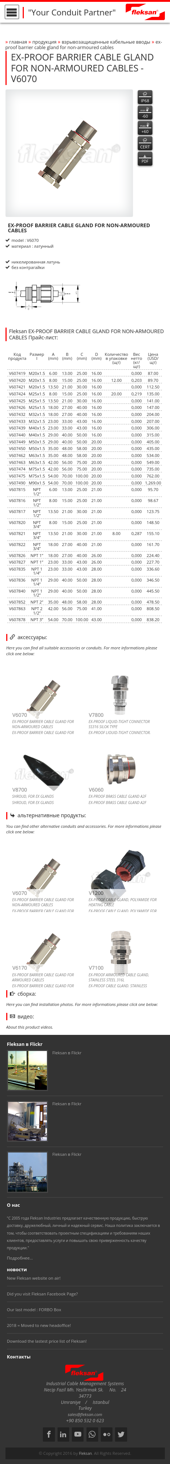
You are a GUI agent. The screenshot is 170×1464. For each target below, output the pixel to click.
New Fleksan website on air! (33, 1278)
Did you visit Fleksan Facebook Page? (42, 1294)
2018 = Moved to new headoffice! (39, 1325)
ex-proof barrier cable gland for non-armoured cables (83, 45)
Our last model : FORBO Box (34, 1309)
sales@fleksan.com (85, 1414)
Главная (18, 42)
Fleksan (85, 1453)
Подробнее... (20, 1258)
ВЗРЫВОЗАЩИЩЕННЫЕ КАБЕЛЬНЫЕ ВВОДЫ (106, 42)
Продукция (44, 42)
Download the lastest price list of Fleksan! (47, 1341)
